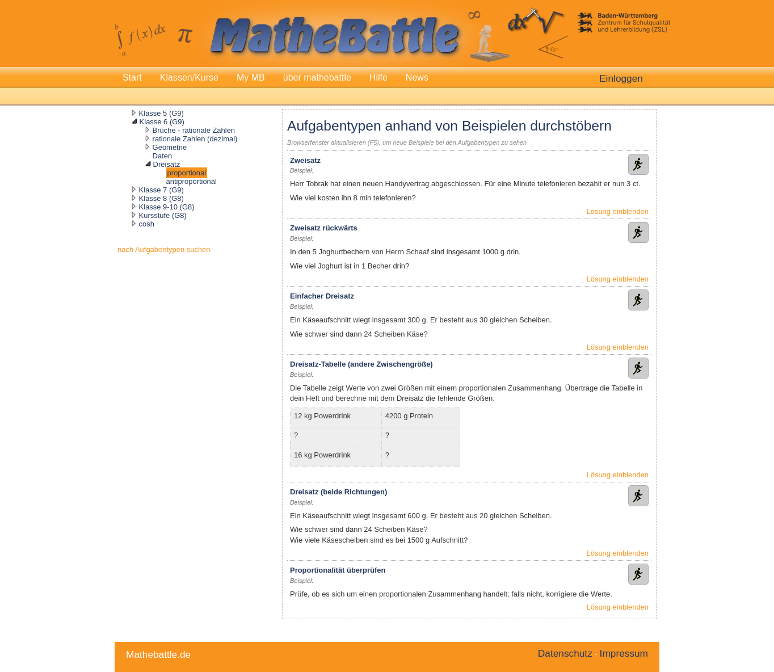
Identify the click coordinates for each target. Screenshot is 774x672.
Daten (163, 156)
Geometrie (170, 147)
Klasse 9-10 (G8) (167, 207)
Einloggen (621, 78)
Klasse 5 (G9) (161, 113)
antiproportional (191, 181)
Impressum (624, 653)
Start (132, 77)
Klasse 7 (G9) (161, 190)
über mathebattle (317, 77)
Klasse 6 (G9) (162, 121)
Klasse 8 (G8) (161, 198)
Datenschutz (565, 653)
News (417, 77)
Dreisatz (166, 164)
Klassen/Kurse (189, 77)
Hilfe (378, 77)
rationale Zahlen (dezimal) (195, 139)
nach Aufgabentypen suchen (164, 249)
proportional (186, 173)
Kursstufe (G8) (163, 215)
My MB (251, 77)
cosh (146, 224)
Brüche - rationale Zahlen (194, 130)
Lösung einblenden (618, 211)
